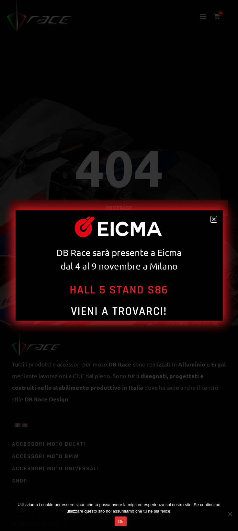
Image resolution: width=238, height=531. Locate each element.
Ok (120, 521)
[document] (119, 265)
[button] (213, 219)
